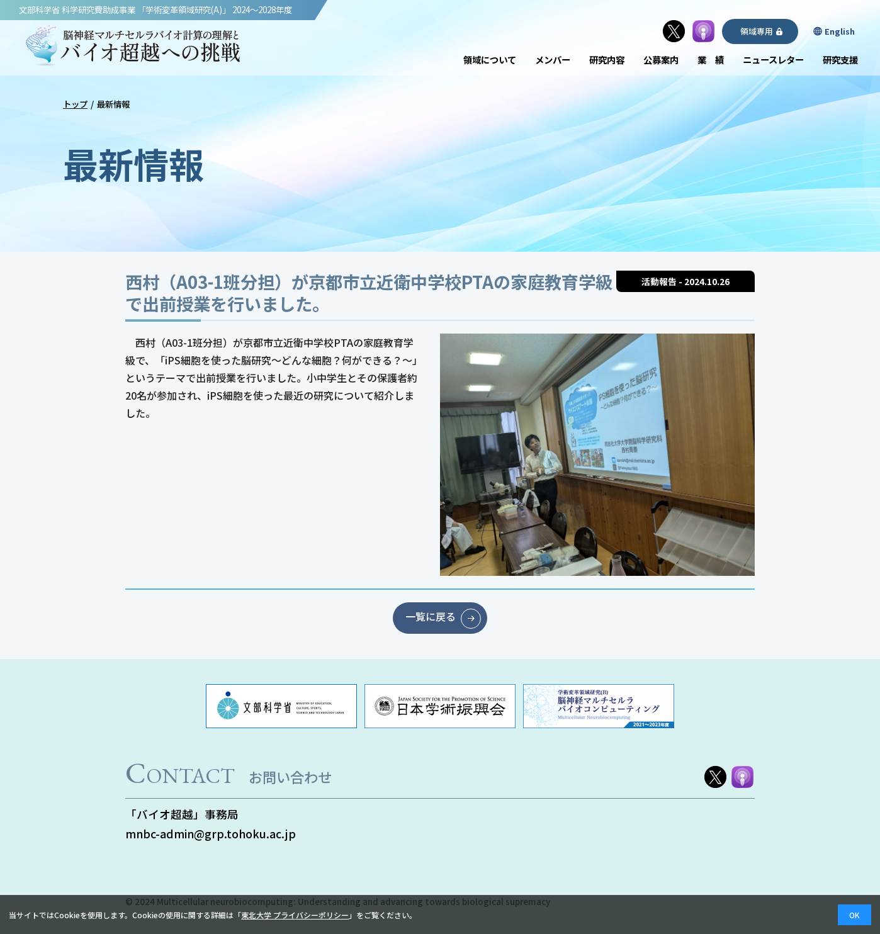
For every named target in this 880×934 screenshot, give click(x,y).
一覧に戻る (430, 616)
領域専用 (757, 31)
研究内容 (606, 59)
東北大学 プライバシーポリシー (295, 914)
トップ (75, 104)
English (840, 31)
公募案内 (661, 59)
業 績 (710, 59)
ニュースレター (773, 59)
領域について (489, 59)
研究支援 (840, 59)
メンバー (552, 59)
